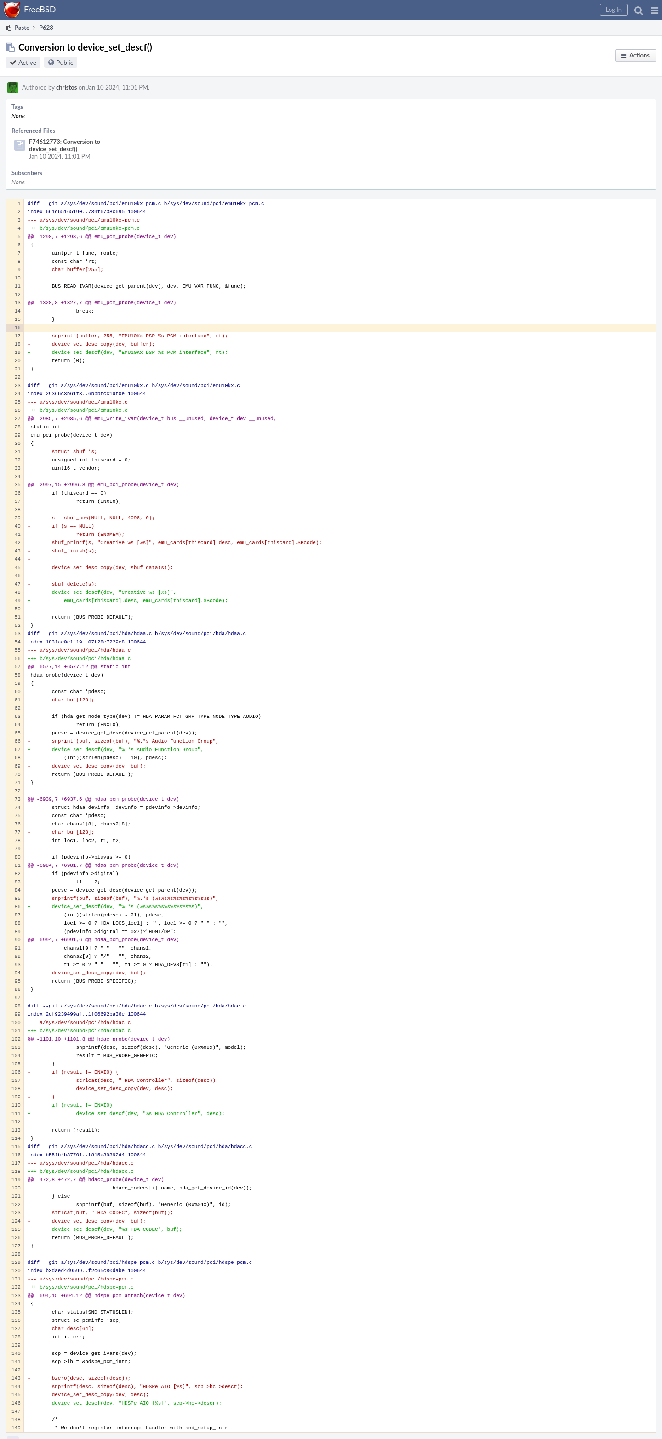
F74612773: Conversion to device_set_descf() (64, 145)
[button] (654, 10)
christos (66, 87)
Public (64, 62)
